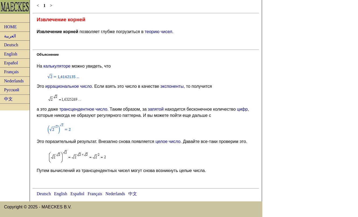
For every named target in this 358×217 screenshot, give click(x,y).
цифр (242, 109)
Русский (11, 90)
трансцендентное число (83, 109)
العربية (10, 36)
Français (11, 71)
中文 (8, 99)
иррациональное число (68, 86)
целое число (168, 141)
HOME (10, 26)
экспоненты (172, 86)
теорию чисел (158, 31)
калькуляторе (57, 66)
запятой (156, 109)
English (10, 54)
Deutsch (11, 45)
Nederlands (14, 81)
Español (11, 63)
